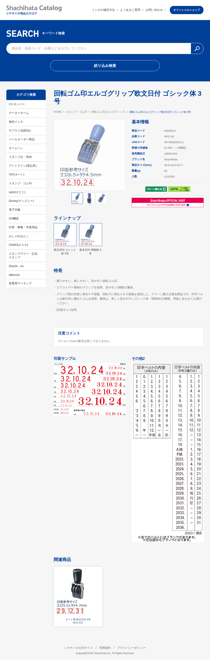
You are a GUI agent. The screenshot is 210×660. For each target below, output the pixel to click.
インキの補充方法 (103, 10)
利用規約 (105, 647)
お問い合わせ (154, 10)
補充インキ (16, 121)
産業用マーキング (20, 283)
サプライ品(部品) (20, 130)
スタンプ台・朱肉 (20, 157)
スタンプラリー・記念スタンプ (23, 255)
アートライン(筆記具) (23, 165)
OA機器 (14, 218)
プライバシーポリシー (131, 647)
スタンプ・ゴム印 (20, 183)
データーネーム (19, 113)
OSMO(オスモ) (18, 244)
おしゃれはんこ (19, 236)
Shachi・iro (16, 266)
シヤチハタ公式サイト (78, 647)
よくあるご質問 (130, 10)
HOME (58, 112)
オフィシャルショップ (186, 9)
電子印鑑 (14, 209)
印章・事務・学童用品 (23, 227)
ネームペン (16, 148)
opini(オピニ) (17, 192)
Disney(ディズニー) (21, 200)
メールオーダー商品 (22, 139)
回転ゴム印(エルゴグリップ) (108, 112)
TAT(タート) (16, 174)
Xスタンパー (17, 104)
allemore (14, 275)
